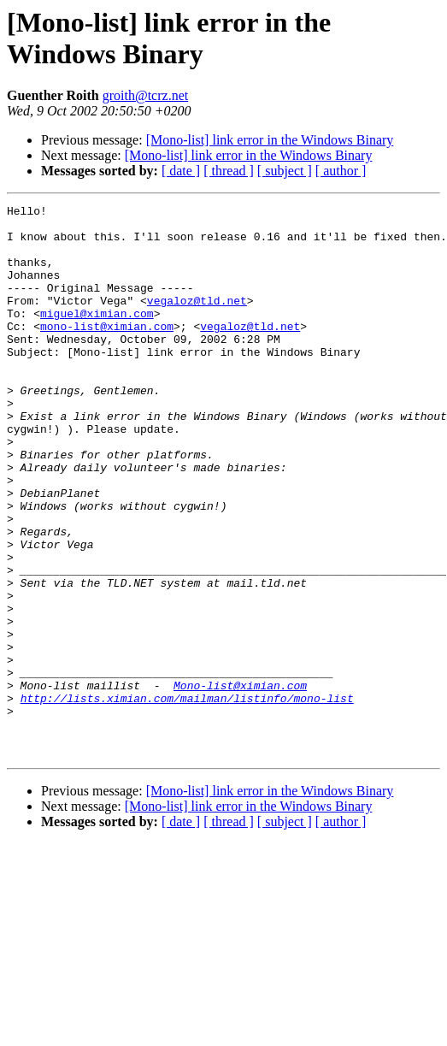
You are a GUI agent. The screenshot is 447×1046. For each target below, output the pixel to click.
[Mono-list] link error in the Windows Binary (270, 140)
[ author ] (341, 170)
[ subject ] (284, 170)
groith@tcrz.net (145, 95)
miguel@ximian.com (97, 336)
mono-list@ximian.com (107, 351)
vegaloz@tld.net (197, 320)
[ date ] (181, 170)
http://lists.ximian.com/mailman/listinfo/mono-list (187, 798)
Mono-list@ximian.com (240, 782)
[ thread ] (228, 170)
